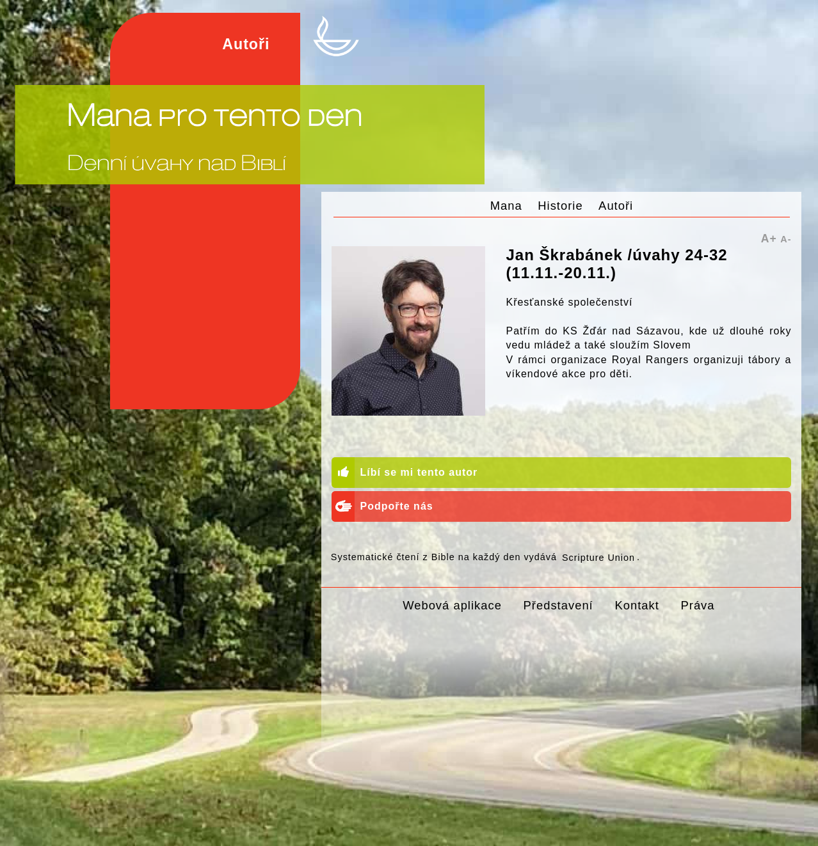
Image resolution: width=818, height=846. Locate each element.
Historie (560, 205)
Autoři (615, 205)
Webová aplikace (452, 605)
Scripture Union (598, 557)
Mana (506, 205)
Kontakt (636, 605)
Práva (698, 605)
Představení (558, 605)
